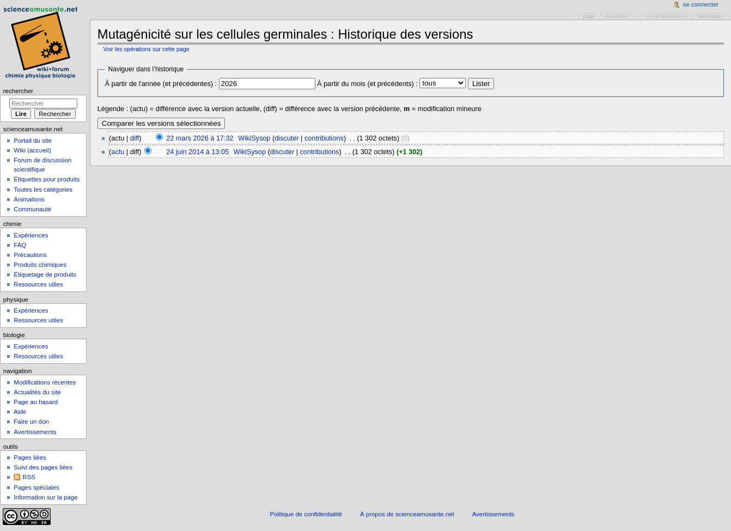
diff (134, 138)
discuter (287, 138)
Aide (20, 411)
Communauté (32, 209)
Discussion (616, 16)
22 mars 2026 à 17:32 (199, 138)
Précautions (30, 255)
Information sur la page (45, 497)
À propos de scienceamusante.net (407, 514)
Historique (710, 16)
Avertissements (35, 432)
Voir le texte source (666, 16)
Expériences (31, 235)
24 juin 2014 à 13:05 (197, 152)
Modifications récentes (45, 382)
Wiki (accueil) (32, 150)
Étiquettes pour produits (47, 179)
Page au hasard (36, 402)
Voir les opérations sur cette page (146, 49)
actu (117, 152)
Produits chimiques (40, 264)
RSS (28, 477)
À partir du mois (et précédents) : (367, 84)
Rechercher (18, 91)
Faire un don (31, 421)
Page (588, 16)
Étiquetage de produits (45, 274)
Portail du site (32, 140)
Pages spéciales (36, 487)
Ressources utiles (38, 284)
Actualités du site (37, 392)
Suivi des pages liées (43, 467)
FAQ (20, 245)
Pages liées (30, 457)
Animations (29, 199)
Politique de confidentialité (306, 514)
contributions (324, 138)
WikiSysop (254, 138)
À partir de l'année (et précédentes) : (161, 84)
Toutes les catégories (43, 189)
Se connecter (701, 4)
